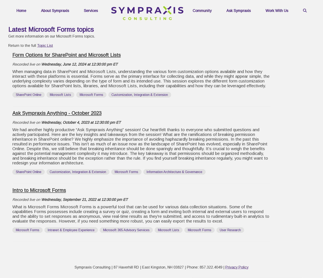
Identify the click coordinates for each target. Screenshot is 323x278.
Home (21, 11)
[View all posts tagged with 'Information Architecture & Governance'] (174, 172)
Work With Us (277, 11)
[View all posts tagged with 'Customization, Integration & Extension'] (139, 95)
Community (202, 11)
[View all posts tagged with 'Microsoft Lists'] (61, 95)
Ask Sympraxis (238, 11)
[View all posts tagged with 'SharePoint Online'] (28, 95)
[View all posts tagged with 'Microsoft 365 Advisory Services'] (126, 230)
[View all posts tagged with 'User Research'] (230, 230)
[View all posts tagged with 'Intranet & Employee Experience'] (71, 230)
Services (91, 11)
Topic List (45, 46)
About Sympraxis (55, 11)
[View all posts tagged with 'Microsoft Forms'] (91, 95)
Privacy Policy (236, 267)
